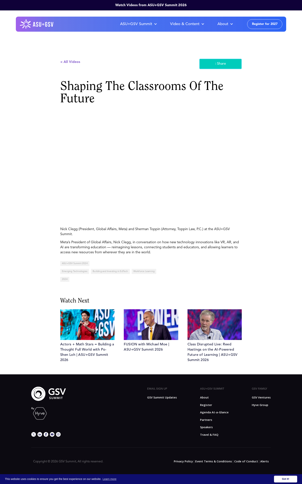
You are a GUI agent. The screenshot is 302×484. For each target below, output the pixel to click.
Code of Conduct (246, 461)
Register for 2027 (264, 24)
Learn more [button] (110, 479)
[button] (138, 24)
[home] (37, 24)
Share (220, 64)
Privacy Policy (183, 461)
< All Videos (70, 62)
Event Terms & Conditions (213, 461)
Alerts (264, 461)
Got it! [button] (285, 479)
